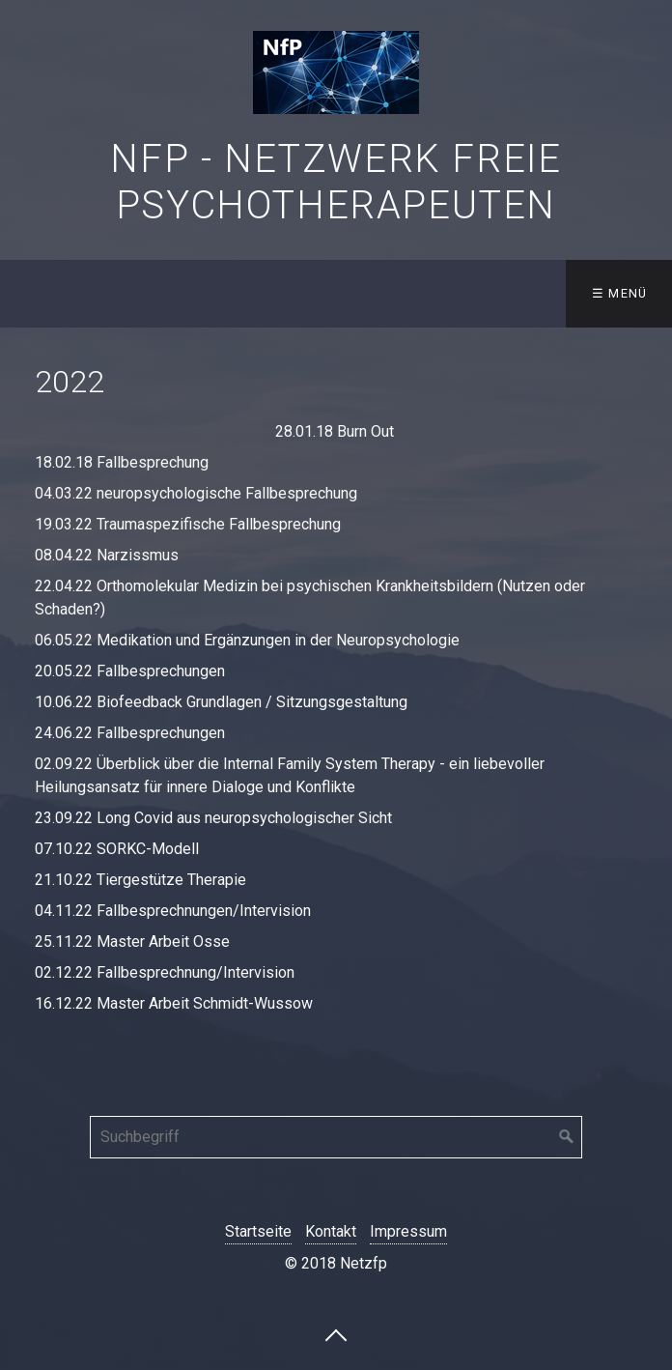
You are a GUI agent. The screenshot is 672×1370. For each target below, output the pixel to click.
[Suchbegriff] (336, 1137)
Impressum (408, 1231)
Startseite (258, 1231)
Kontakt (330, 1231)
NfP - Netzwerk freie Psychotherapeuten (335, 182)
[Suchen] (566, 1137)
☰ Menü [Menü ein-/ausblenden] (620, 293)
